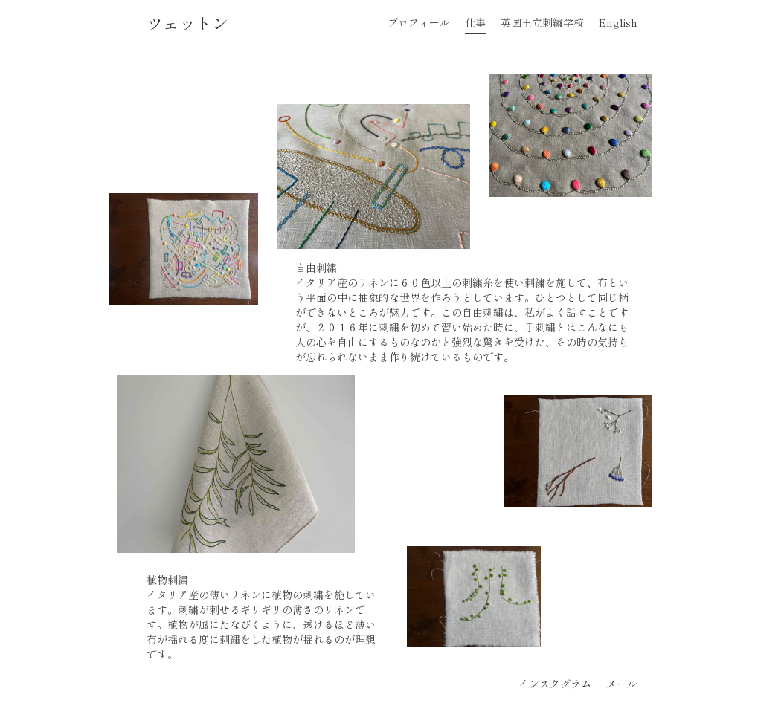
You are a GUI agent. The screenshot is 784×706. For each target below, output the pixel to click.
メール (621, 683)
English (618, 22)
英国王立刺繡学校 (542, 22)
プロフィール (419, 22)
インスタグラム (554, 683)
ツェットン (187, 22)
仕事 (475, 22)
